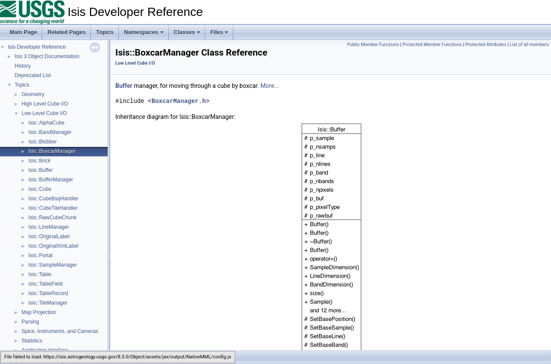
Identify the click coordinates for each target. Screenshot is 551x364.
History (23, 66)
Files (219, 32)
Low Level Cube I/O (44, 113)
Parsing (30, 322)
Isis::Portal (40, 255)
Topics (105, 32)
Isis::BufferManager (50, 180)
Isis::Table (39, 274)
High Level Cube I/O (45, 104)
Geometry (33, 94)
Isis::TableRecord (48, 293)
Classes (187, 32)
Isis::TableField (45, 284)
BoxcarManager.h (179, 101)
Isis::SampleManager (52, 265)
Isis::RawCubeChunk (52, 218)
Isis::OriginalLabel (48, 236)
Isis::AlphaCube (46, 123)
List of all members (529, 44)
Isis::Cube (39, 189)
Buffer (123, 85)
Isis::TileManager (48, 303)
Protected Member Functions (432, 44)
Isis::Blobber (42, 142)
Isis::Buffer (40, 170)
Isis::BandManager (49, 132)
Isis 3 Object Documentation (47, 56)
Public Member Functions (373, 44)
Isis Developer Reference (37, 47)
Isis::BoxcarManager (51, 151)
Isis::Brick (39, 161)
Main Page (23, 32)
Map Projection (39, 312)
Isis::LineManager (48, 227)
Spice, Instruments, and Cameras (60, 331)
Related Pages (66, 32)
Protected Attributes (485, 44)
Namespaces (144, 32)
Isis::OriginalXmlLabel (53, 246)
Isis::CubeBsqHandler (53, 199)
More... (269, 85)
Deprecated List (33, 75)
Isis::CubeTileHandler (52, 208)
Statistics (32, 341)
